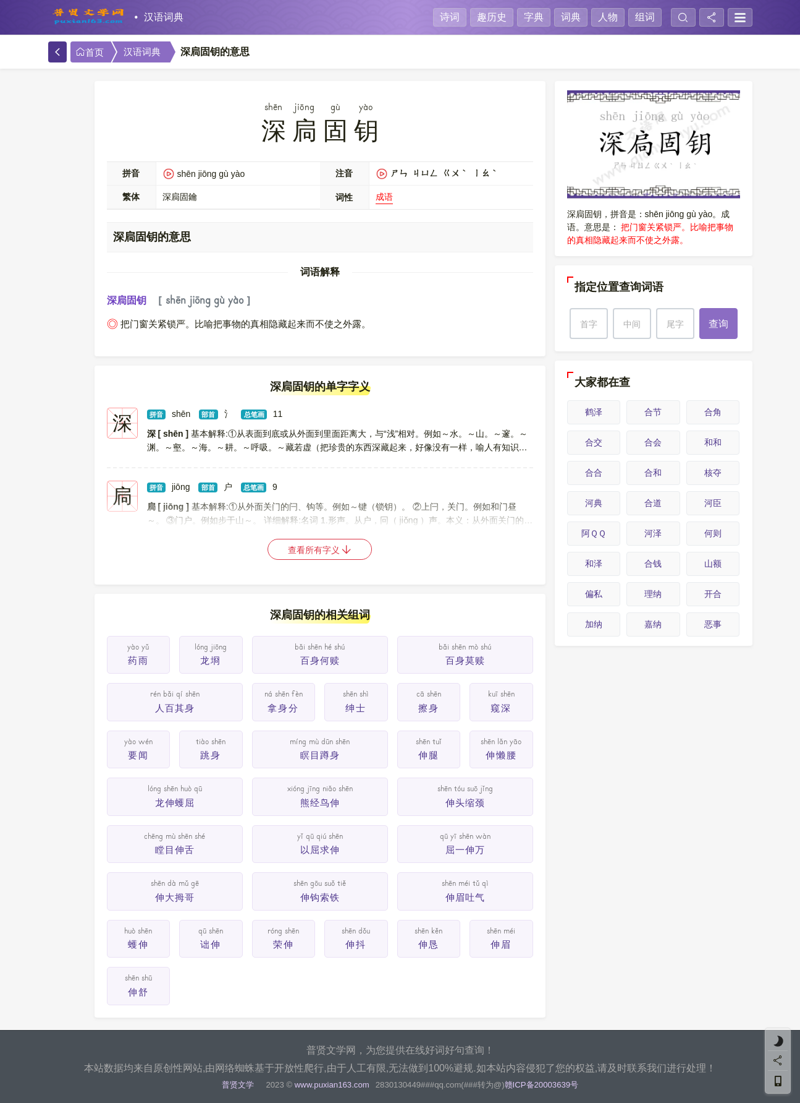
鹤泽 (593, 412)
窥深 (501, 708)
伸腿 (428, 755)
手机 (66, 142)
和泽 (593, 564)
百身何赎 (320, 660)
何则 (713, 533)
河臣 (713, 503)
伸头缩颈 (465, 802)
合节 (653, 412)
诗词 (450, 17)
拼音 (131, 173)
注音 (344, 173)
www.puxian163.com (332, 1084)
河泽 (653, 533)
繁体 (131, 197)
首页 (89, 52)
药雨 (138, 660)
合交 (593, 442)
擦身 (428, 708)
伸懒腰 (501, 755)
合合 (593, 473)
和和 (713, 442)
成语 (384, 197)
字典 (534, 17)
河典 (593, 503)
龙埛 (210, 660)
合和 (653, 473)
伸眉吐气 (465, 897)
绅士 (355, 708)
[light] (778, 1041)
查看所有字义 (320, 549)
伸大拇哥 (175, 897)
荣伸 (283, 944)
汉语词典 (163, 17)
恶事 (713, 624)
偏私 (593, 594)
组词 (645, 17)
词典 (571, 17)
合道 (653, 503)
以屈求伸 (320, 849)
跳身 (210, 755)
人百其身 (175, 708)
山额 (713, 564)
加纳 (593, 624)
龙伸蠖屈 (175, 802)
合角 (713, 412)
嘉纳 (653, 624)
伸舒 (138, 992)
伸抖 (355, 944)
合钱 (653, 564)
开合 (713, 594)
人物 (608, 17)
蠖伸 (138, 944)
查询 (718, 324)
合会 (653, 442)
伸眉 (501, 944)
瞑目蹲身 (320, 755)
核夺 (713, 473)
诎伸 (210, 944)
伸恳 (428, 944)
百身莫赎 (465, 660)
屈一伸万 (465, 849)
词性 (344, 197)
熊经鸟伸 (320, 802)
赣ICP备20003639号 (542, 1084)
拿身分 (283, 708)
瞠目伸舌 (175, 849)
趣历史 (492, 17)
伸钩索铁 (320, 897)
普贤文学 (238, 1084)
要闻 (138, 755)
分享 (66, 99)
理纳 (653, 594)
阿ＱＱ (593, 533)
